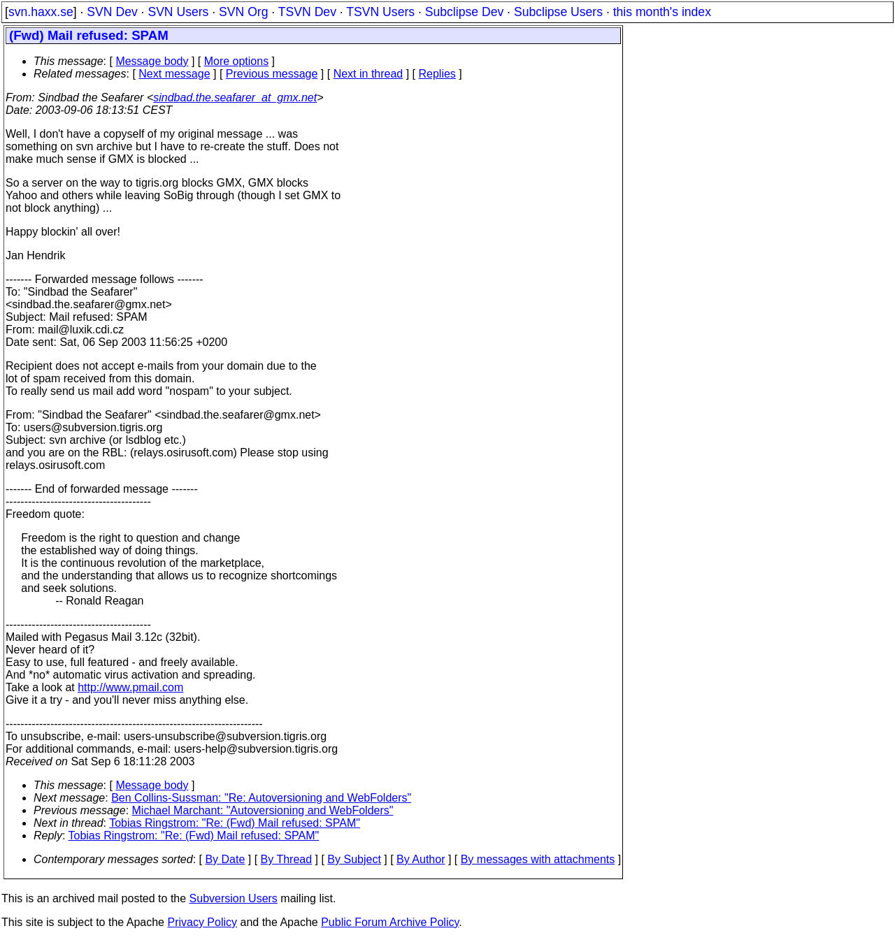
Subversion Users (233, 898)
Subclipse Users (558, 12)
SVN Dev (112, 12)
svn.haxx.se (40, 12)
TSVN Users (380, 12)
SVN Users (178, 12)
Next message (174, 74)
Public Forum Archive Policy (390, 922)
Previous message (272, 74)
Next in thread (368, 74)
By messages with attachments (538, 859)
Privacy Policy (202, 922)
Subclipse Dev (464, 12)
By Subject (353, 859)
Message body (151, 61)
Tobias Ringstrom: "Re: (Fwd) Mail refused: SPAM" (234, 823)
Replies (437, 74)
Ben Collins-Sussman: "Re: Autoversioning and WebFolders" (261, 798)
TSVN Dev (307, 12)
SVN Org (243, 12)
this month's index (662, 12)
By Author (420, 859)
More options (236, 61)
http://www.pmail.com (130, 687)
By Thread (287, 859)
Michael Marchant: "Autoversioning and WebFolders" (263, 810)
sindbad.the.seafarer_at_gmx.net (235, 97)
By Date (225, 859)
